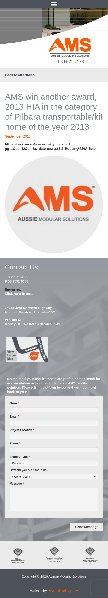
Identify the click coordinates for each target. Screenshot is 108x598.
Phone (15, 443)
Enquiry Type (20, 457)
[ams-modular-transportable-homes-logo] (71, 48)
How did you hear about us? (29, 470)
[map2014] (54, 349)
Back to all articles (20, 75)
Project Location (22, 430)
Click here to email (20, 294)
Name (14, 403)
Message (17, 483)
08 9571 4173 (71, 61)
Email (14, 417)
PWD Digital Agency (63, 591)
